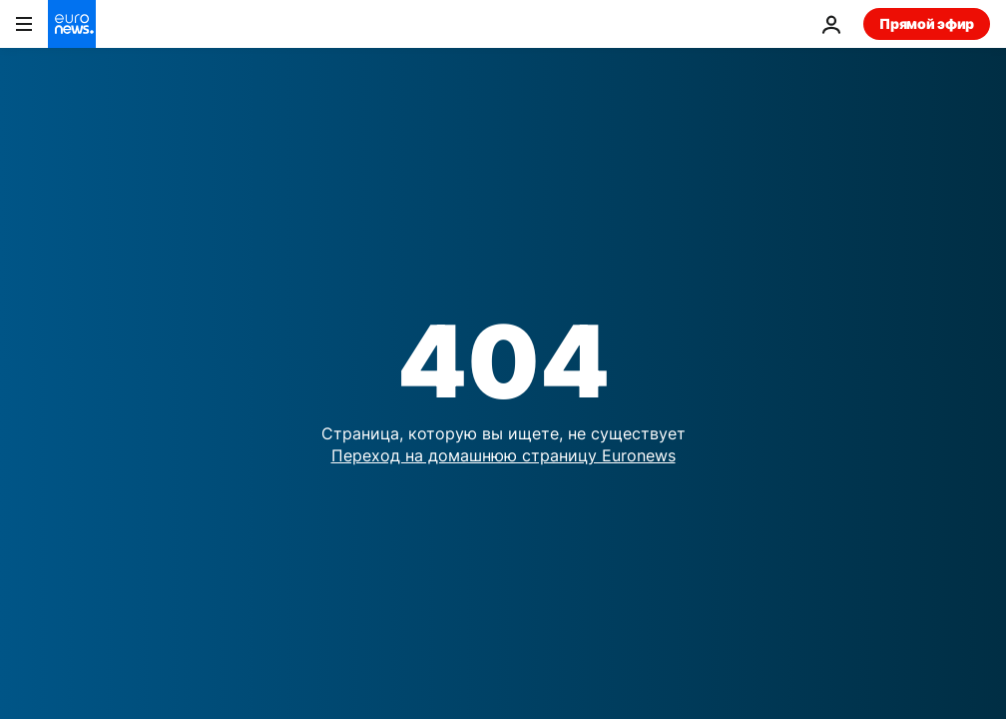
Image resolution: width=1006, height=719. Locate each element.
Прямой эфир (926, 23)
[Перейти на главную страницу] (72, 24)
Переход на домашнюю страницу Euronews (503, 455)
